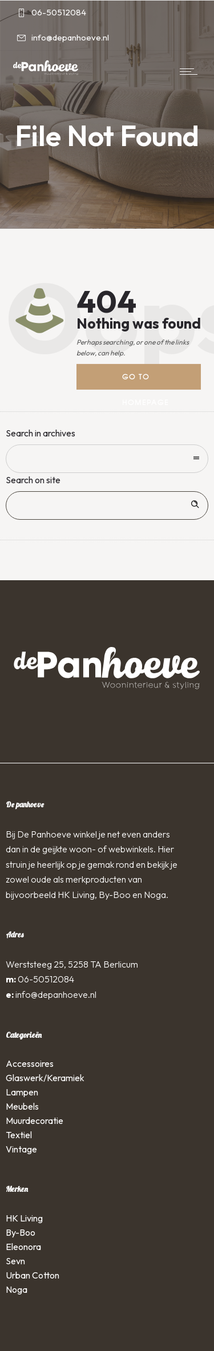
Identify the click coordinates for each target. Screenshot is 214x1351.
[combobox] (107, 458)
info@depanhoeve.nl (55, 994)
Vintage (21, 1149)
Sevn (15, 1261)
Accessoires (30, 1063)
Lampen (22, 1092)
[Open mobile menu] (191, 71)
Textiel (19, 1134)
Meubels (22, 1106)
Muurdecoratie (34, 1120)
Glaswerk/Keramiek (45, 1077)
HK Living (24, 1218)
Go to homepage (145, 380)
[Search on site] (107, 505)
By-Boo (20, 1232)
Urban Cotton (32, 1275)
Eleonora (23, 1246)
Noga (16, 1289)
